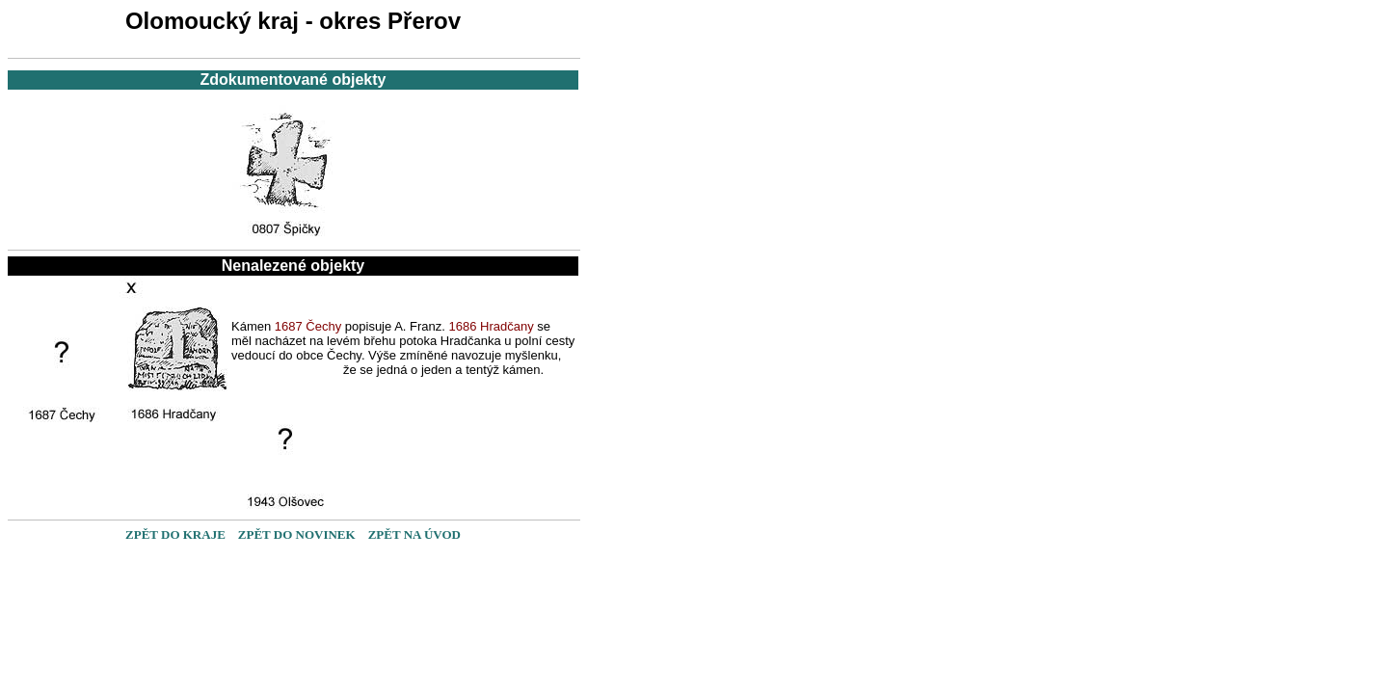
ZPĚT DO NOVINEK (297, 534)
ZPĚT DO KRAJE (175, 534)
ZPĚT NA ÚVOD (414, 534)
